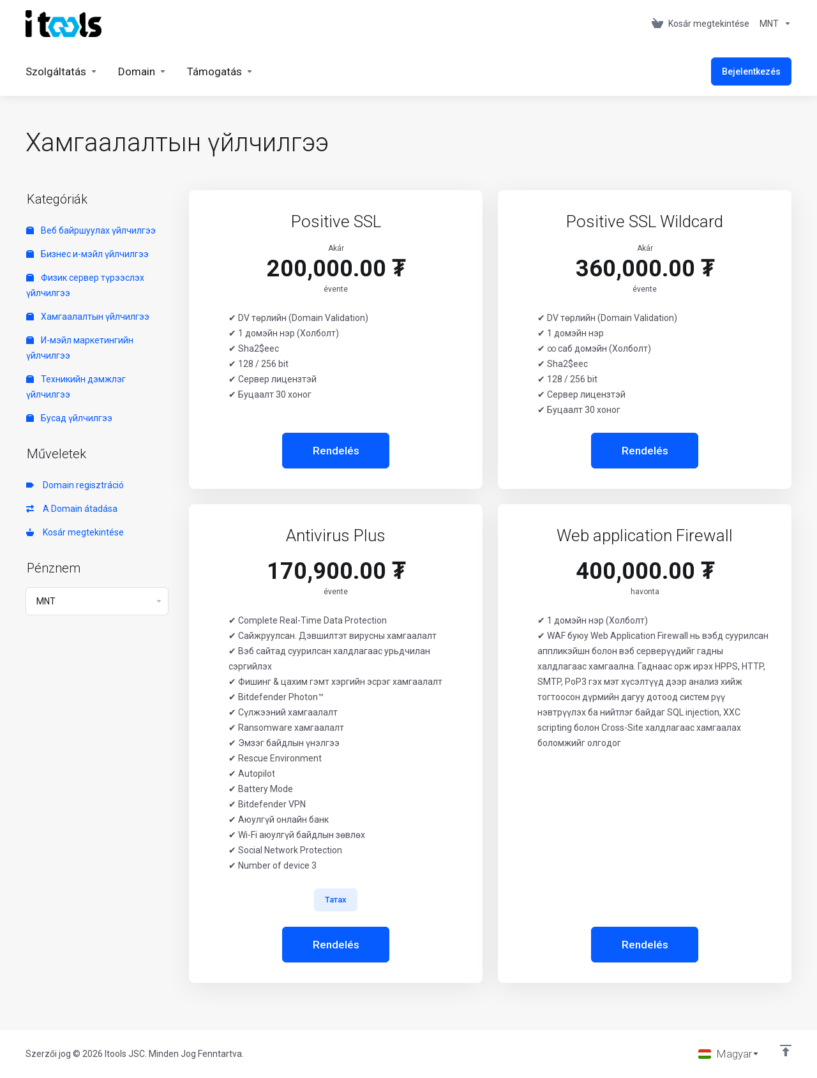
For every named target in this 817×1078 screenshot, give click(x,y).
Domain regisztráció (75, 485)
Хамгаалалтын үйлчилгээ (87, 316)
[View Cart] (700, 23)
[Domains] (142, 71)
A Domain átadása (71, 509)
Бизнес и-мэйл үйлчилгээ (87, 254)
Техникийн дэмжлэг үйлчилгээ (76, 387)
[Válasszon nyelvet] (729, 1054)
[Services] (61, 71)
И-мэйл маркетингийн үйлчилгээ (79, 348)
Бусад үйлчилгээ (69, 418)
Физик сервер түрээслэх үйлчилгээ (85, 285)
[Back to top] (786, 1050)
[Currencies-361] (772, 23)
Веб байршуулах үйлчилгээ (91, 230)
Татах (336, 899)
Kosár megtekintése (75, 532)
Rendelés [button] (336, 450)
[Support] (220, 71)
